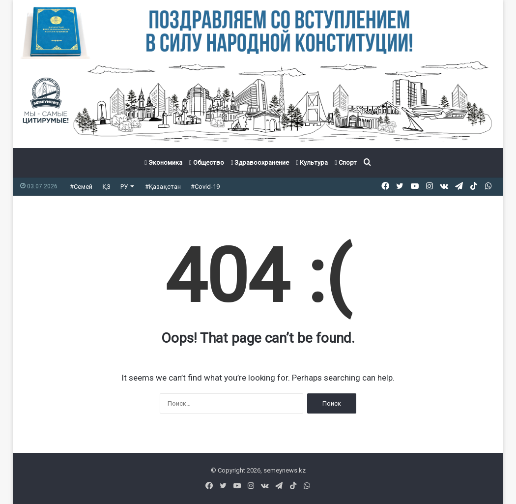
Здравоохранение (260, 162)
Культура (312, 162)
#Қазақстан (163, 186)
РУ (124, 186)
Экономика (163, 162)
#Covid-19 (205, 186)
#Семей (81, 186)
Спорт (346, 162)
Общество (206, 162)
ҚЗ (106, 186)
